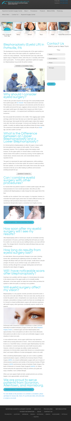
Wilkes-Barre (55, 414)
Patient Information (27, 411)
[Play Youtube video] (24, 80)
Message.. (56, 73)
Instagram (38, 1)
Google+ (48, 1)
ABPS (10, 360)
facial (40, 127)
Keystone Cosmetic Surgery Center (12, 11)
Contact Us (15, 14)
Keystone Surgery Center (28, 14)
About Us (37, 409)
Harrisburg (25, 414)
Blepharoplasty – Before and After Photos (18, 222)
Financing (59, 11)
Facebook (35, 1)
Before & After (51, 11)
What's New (5, 14)
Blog (39, 411)
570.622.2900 (64, 1)
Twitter (42, 1)
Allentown (17, 414)
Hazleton (35, 416)
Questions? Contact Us (24, 173)
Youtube (51, 1)
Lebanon (47, 414)
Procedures (33, 11)
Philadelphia (8, 414)
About (26, 11)
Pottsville (64, 414)
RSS (45, 1)
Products (42, 11)
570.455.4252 (64, 3)
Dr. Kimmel (20, 102)
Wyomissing (40, 414)
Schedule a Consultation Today (24, 66)
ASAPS (33, 366)
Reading (32, 414)
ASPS (11, 364)
